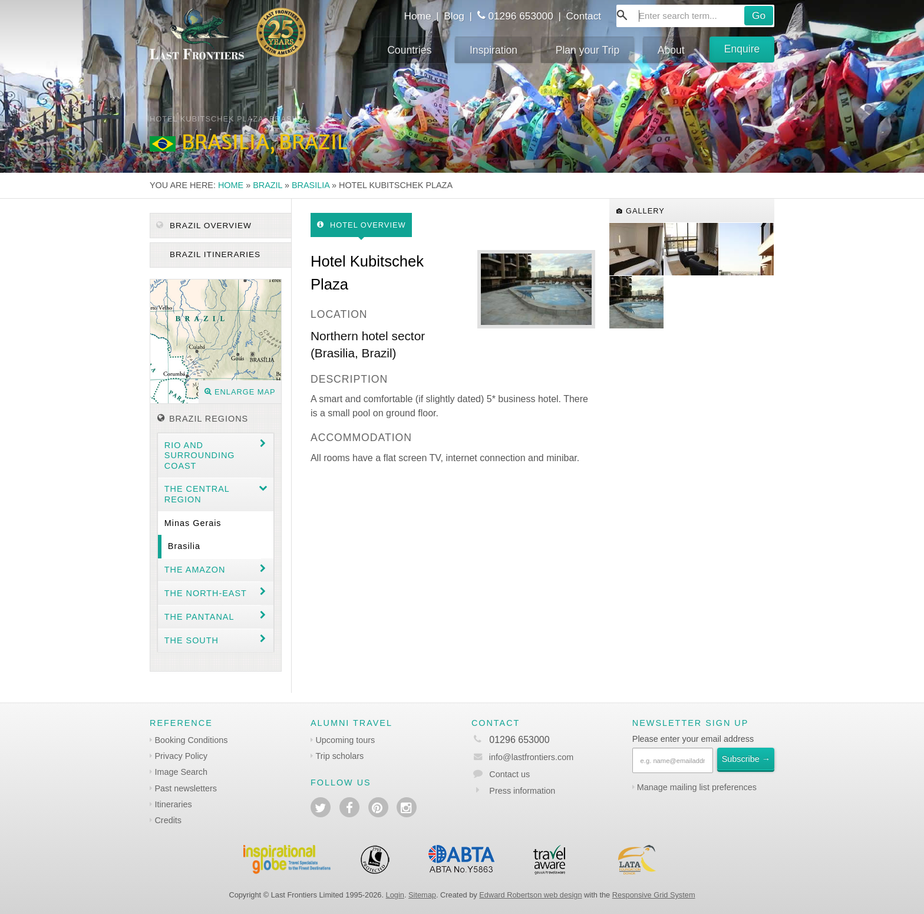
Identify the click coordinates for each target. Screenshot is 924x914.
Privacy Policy (180, 756)
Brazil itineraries (213, 254)
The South (191, 640)
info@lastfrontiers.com (522, 757)
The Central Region (197, 494)
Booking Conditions (190, 740)
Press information (522, 790)
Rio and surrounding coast (199, 455)
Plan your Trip (588, 50)
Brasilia (310, 185)
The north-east (205, 593)
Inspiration (493, 50)
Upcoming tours (345, 740)
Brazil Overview (204, 225)
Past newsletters (185, 788)
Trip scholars (339, 756)
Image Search (180, 772)
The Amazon (195, 569)
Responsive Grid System (653, 894)
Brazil (267, 185)
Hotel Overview (361, 225)
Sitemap (422, 894)
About (671, 50)
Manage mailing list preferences (697, 787)
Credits (168, 820)
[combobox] (695, 16)
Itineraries (173, 804)
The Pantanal (199, 617)
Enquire (742, 49)
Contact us (509, 774)
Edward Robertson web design (530, 894)
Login (395, 894)
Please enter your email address (693, 739)
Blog (454, 16)
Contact (584, 16)
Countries (409, 50)
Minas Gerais (193, 523)
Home (417, 16)
